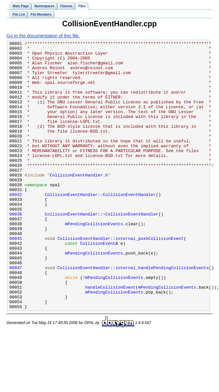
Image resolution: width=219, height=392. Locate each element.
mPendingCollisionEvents (94, 261)
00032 (15, 226)
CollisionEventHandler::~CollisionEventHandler (101, 249)
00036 (15, 249)
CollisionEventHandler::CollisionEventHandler (100, 226)
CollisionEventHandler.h (79, 202)
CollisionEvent (97, 284)
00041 (15, 278)
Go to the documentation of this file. (43, 35)
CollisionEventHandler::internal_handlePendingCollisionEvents (133, 313)
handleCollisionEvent (110, 337)
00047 (15, 313)
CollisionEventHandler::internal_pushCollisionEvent (120, 278)
